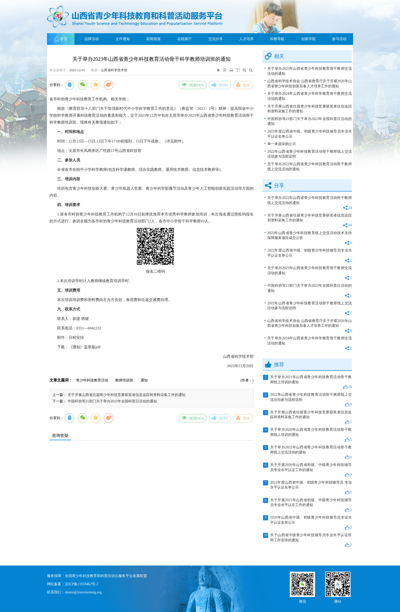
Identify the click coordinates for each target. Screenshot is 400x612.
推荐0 (220, 84)
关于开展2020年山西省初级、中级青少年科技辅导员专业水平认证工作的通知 (307, 470)
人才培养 (246, 39)
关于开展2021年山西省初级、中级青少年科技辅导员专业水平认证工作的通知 (307, 505)
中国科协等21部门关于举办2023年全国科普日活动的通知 (112, 401)
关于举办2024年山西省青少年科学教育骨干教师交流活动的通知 (309, 96)
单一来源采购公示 (281, 144)
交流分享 (215, 39)
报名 (243, 84)
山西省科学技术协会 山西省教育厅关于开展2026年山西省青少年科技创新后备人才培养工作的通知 (309, 83)
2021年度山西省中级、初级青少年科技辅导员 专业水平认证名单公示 (307, 487)
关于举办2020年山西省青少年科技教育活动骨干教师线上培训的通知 (307, 434)
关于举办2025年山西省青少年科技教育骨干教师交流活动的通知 (309, 71)
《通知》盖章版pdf (85, 347)
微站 (337, 600)
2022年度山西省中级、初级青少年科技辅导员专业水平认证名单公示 (309, 133)
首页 (60, 39)
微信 (302, 600)
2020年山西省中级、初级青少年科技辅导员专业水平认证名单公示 (307, 522)
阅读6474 (193, 84)
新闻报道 (153, 39)
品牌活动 (91, 39)
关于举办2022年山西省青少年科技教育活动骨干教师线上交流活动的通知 (309, 166)
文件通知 (123, 39)
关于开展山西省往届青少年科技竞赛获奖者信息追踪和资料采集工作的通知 (126, 395)
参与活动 (339, 39)
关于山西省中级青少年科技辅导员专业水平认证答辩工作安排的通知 (307, 540)
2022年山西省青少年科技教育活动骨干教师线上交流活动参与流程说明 (309, 154)
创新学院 (308, 39)
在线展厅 (184, 39)
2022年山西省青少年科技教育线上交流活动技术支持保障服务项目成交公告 (309, 238)
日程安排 (76, 337)
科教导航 (277, 39)
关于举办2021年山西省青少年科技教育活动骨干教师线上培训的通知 (307, 382)
